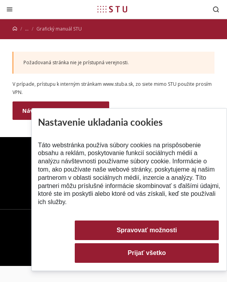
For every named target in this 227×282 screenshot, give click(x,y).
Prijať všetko (147, 252)
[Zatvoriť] (9, 9)
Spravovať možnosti (147, 230)
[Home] (15, 28)
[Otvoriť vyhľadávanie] (216, 9)
